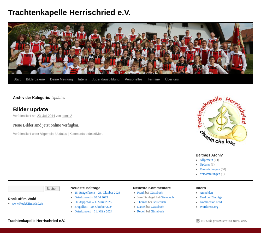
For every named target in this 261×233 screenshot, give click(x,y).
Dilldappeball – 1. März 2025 (93, 202)
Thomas (142, 202)
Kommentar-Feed (211, 202)
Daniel (141, 207)
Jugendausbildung (106, 79)
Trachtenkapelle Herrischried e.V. (69, 12)
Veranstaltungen (210, 169)
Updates (61, 134)
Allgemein (47, 134)
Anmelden (206, 192)
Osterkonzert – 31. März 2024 (93, 211)
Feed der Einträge (211, 197)
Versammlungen (210, 174)
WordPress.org (209, 207)
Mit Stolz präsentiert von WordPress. (224, 221)
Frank (141, 192)
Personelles (134, 79)
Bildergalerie (35, 79)
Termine (154, 79)
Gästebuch (156, 192)
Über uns (172, 79)
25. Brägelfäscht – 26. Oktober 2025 (97, 192)
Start (17, 79)
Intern (82, 79)
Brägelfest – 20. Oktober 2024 (94, 207)
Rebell (141, 211)
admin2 (67, 116)
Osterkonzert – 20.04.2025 (91, 197)
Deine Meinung (61, 79)
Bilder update (30, 109)
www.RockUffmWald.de (27, 203)
